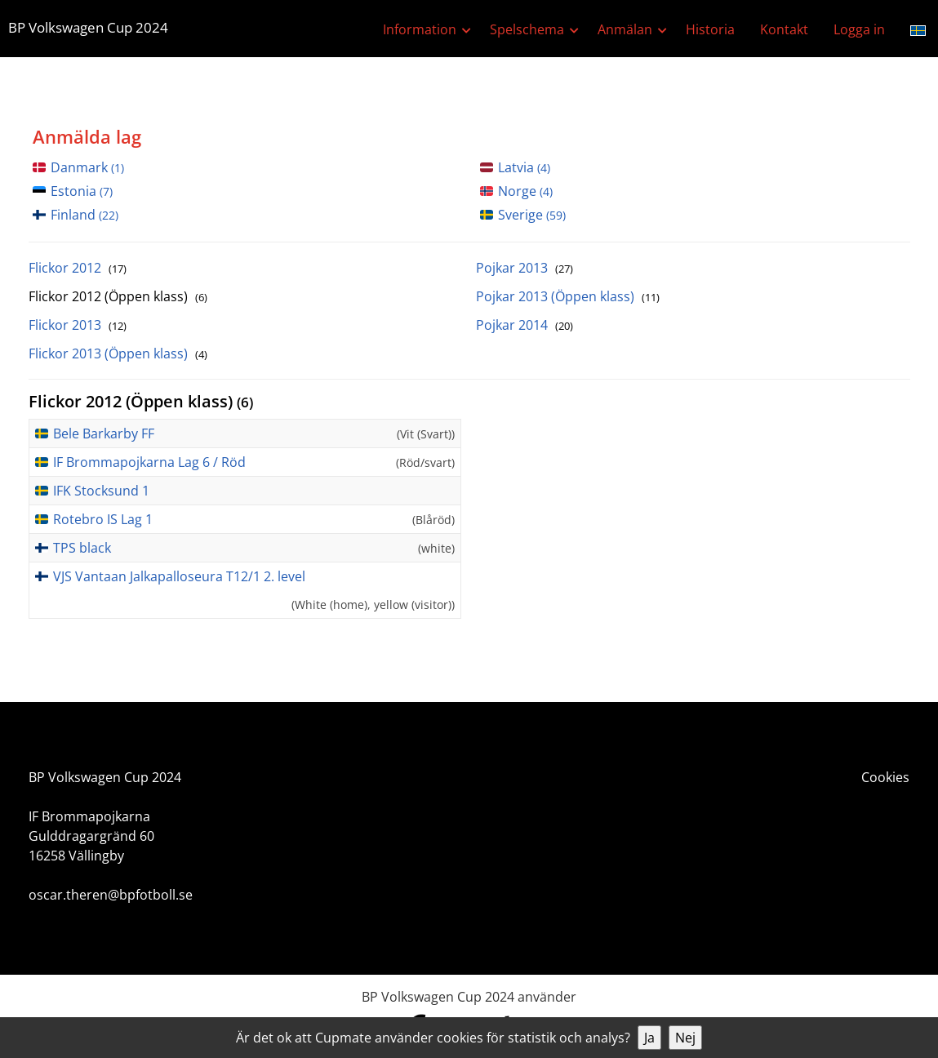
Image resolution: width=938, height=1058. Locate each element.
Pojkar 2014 (524, 325)
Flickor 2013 (78, 325)
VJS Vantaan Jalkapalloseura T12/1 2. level (179, 576)
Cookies (885, 777)
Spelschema (527, 29)
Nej (685, 1038)
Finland (84, 215)
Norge (525, 191)
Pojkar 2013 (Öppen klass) (568, 296)
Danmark (87, 167)
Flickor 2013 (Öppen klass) (118, 353)
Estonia (82, 191)
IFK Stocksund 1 (101, 491)
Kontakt (784, 29)
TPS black (82, 548)
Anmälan (625, 29)
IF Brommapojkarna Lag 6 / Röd (149, 462)
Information (419, 29)
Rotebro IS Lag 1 (103, 519)
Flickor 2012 (78, 268)
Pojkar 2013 (524, 268)
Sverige (532, 215)
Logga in (859, 29)
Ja (649, 1038)
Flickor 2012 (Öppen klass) (118, 296)
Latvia (524, 167)
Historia (710, 29)
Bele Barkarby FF (103, 433)
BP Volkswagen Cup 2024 (88, 27)
